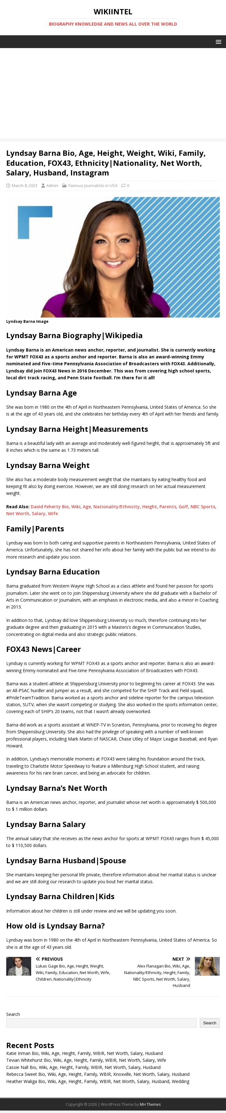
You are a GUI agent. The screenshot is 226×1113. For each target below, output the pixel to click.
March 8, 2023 (24, 185)
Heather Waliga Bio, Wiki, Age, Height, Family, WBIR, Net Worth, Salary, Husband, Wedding (97, 1081)
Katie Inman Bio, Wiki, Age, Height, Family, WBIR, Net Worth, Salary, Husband (84, 1053)
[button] (217, 41)
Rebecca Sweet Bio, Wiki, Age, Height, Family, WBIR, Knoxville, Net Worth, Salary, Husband (98, 1074)
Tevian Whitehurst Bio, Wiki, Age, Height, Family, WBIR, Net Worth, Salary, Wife (86, 1060)
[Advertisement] (113, 95)
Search (13, 1014)
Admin (52, 185)
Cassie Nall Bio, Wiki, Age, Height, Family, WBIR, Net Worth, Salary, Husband (83, 1067)
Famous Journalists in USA (92, 185)
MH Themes (150, 1104)
